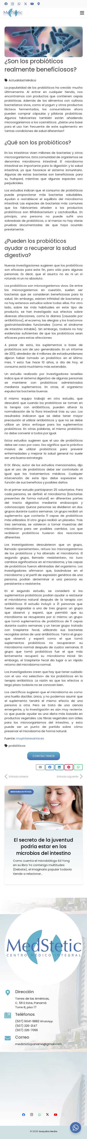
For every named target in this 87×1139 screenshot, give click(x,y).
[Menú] (82, 13)
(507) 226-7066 (26, 1030)
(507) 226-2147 (26, 1026)
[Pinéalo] (68, 767)
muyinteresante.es (30, 738)
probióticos (17, 746)
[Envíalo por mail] (40, 767)
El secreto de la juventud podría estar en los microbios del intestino (43, 846)
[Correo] (10, 1038)
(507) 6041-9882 (27, 1021)
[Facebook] (6, 4)
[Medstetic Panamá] (13, 12)
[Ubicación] (38, 4)
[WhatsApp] (19, 4)
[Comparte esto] (49, 767)
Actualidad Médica (22, 80)
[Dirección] (10, 993)
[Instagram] (12, 4)
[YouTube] (32, 4)
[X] (25, 4)
